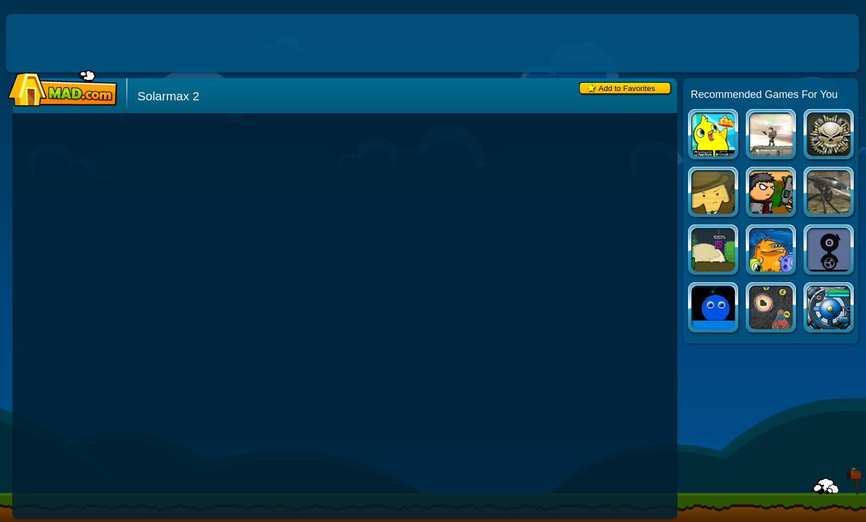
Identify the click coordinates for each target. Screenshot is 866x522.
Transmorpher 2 (772, 251)
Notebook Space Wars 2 (772, 309)
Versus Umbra (772, 193)
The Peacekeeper (829, 135)
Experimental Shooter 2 (829, 251)
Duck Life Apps (714, 135)
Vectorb (714, 309)
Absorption (714, 193)
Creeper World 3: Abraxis (829, 309)
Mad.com (59, 89)
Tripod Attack (829, 193)
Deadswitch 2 (772, 135)
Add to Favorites (627, 88)
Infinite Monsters (714, 251)
